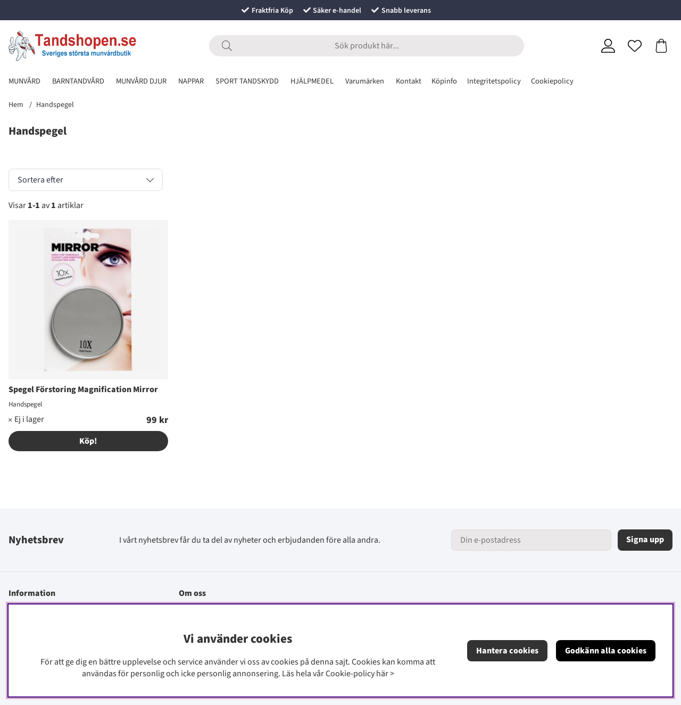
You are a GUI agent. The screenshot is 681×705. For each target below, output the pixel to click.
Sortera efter (40, 180)
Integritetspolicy (494, 81)
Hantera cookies (507, 651)
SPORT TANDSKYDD (247, 81)
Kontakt (408, 81)
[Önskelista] (635, 46)
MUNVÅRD (24, 81)
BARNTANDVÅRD (78, 81)
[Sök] (366, 45)
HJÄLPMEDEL (312, 81)
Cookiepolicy (552, 81)
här (382, 673)
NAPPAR (191, 81)
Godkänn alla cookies (605, 651)
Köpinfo (444, 81)
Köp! (88, 441)
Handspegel (55, 104)
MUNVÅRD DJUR (141, 81)
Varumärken (364, 81)
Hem (16, 104)
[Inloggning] (608, 46)
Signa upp (645, 539)
